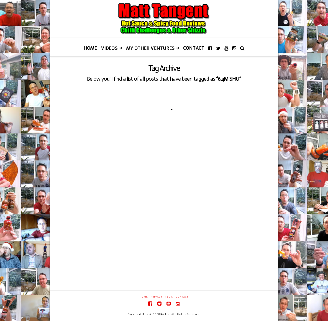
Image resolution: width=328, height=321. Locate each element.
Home (144, 296)
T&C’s (169, 296)
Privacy (156, 296)
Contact (182, 296)
